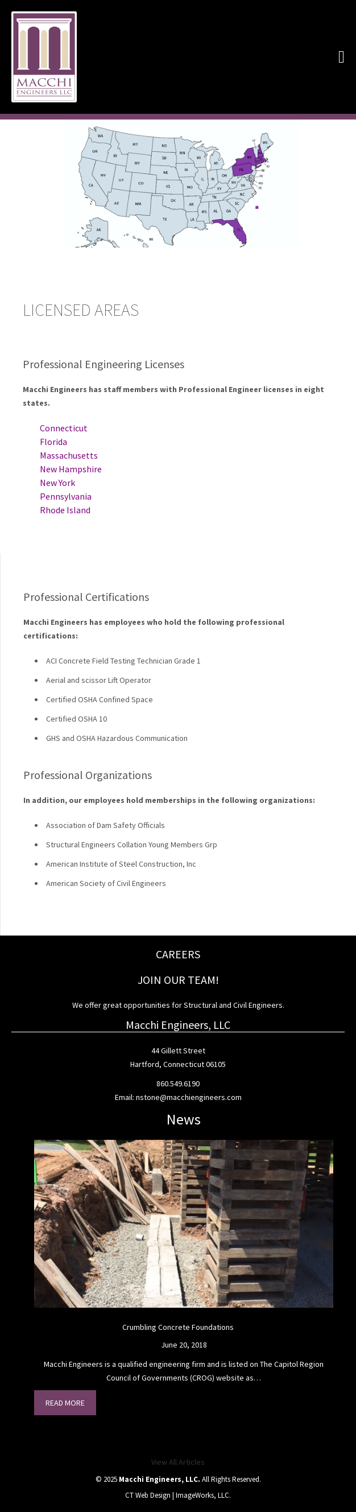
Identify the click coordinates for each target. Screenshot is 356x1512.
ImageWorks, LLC (202, 1495)
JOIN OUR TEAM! (178, 980)
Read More (65, 1403)
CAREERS (178, 954)
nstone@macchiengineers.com (189, 1097)
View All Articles (178, 1462)
